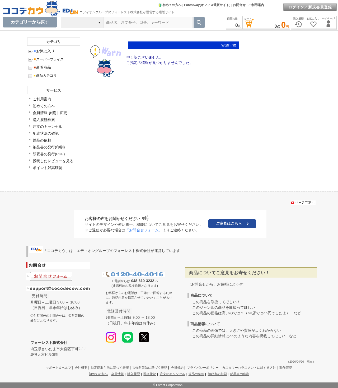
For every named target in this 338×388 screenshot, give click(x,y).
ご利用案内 (256, 5)
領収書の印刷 (217, 374)
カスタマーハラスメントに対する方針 (249, 368)
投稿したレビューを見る (53, 161)
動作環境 (285, 368)
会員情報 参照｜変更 (50, 113)
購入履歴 (133, 374)
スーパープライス (49, 59)
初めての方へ (169, 5)
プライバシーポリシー (203, 368)
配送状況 (149, 374)
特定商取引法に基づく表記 (110, 368)
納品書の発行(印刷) (49, 147)
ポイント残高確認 (47, 168)
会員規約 (177, 368)
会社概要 (81, 368)
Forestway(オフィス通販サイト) (207, 5)
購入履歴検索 (44, 120)
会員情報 (117, 374)
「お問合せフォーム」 (143, 230)
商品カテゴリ (45, 75)
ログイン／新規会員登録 (310, 7)
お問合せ (239, 5)
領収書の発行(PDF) (49, 154)
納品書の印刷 (239, 374)
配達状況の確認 (46, 133)
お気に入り (44, 51)
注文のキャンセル (47, 126)
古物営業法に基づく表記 (149, 368)
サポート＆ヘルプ (58, 368)
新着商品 (42, 67)
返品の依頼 (42, 140)
